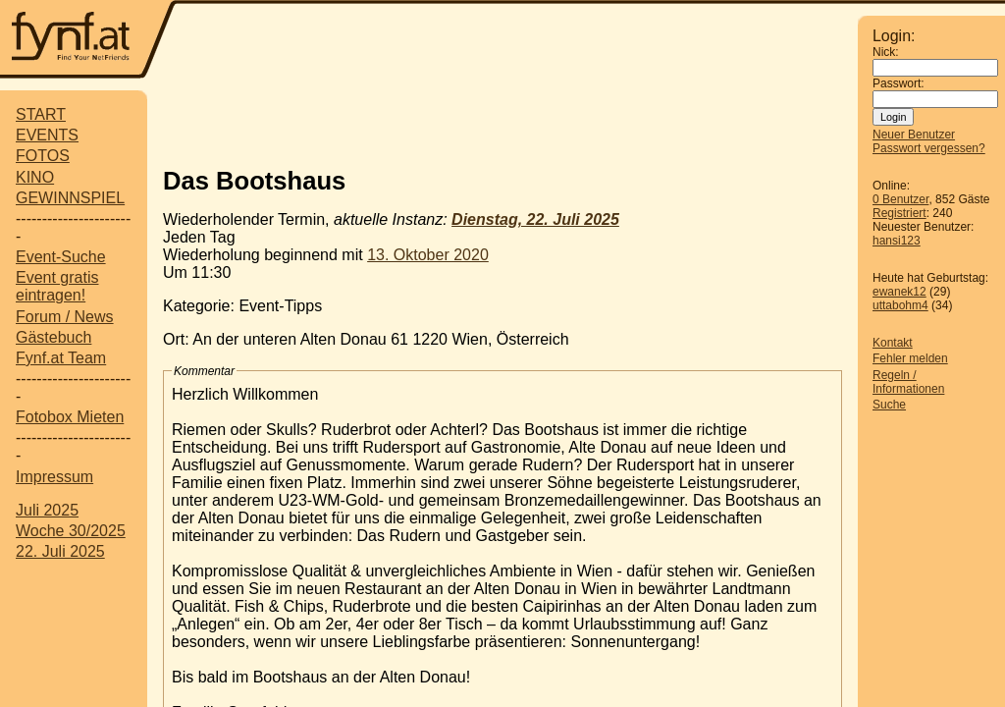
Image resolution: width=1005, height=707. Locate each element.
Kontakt (893, 343)
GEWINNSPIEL (70, 198)
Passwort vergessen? (929, 148)
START (41, 114)
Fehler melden (910, 358)
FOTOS (43, 155)
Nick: (886, 52)
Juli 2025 (47, 510)
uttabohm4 (900, 305)
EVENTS (47, 135)
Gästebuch (53, 337)
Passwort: (899, 83)
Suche (889, 404)
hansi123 (897, 240)
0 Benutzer (900, 199)
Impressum (54, 476)
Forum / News (65, 316)
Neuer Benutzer (914, 134)
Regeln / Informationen (908, 382)
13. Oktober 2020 (428, 254)
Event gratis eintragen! (57, 286)
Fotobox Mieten (70, 416)
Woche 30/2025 (71, 530)
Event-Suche (61, 256)
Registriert (899, 213)
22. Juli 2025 (60, 551)
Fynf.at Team (61, 358)
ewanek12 (899, 292)
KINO (35, 177)
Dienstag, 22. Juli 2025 (535, 219)
